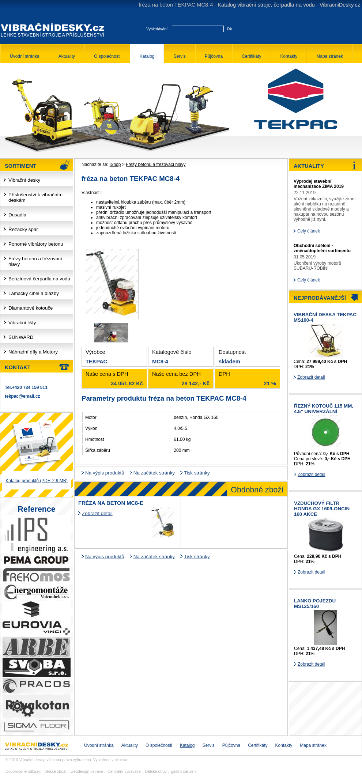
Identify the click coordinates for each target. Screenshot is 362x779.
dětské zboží (56, 771)
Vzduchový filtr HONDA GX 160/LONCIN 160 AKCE (322, 508)
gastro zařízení (184, 771)
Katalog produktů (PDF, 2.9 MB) (36, 480)
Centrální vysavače (124, 771)
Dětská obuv (155, 771)
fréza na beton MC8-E (110, 503)
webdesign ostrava (87, 771)
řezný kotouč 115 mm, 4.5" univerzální (323, 408)
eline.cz (121, 759)
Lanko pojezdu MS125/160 (315, 603)
